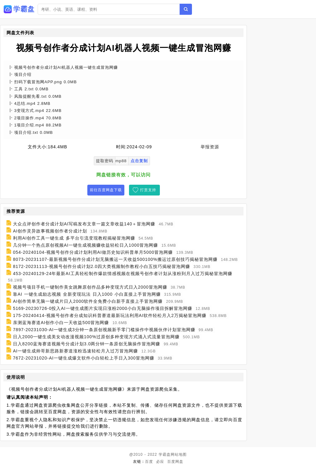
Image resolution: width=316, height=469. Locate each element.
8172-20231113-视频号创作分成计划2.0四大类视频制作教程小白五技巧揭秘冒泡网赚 (101, 266)
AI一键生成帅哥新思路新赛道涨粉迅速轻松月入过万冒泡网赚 (75, 350)
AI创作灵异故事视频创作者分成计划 (50, 230)
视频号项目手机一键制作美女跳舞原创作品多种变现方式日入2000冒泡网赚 (90, 287)
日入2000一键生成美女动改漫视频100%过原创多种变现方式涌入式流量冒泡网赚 (96, 336)
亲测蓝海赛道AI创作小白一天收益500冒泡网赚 (61, 322)
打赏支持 (148, 190)
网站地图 (179, 454)
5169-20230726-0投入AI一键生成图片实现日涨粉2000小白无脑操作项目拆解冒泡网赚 (102, 308)
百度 (149, 461)
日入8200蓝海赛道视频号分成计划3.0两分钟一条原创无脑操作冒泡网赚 (86, 343)
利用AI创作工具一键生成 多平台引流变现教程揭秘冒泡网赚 (74, 238)
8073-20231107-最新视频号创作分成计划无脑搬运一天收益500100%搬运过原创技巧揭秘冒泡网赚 (115, 259)
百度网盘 (175, 461)
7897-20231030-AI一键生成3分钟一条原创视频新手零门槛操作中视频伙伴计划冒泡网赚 (104, 329)
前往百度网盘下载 (106, 190)
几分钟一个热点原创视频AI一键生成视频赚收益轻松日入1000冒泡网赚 (85, 245)
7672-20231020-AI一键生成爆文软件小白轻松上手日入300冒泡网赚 (83, 358)
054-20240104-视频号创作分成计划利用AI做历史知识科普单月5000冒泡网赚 (93, 252)
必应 (160, 461)
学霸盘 (165, 454)
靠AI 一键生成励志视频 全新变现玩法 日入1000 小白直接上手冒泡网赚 (87, 294)
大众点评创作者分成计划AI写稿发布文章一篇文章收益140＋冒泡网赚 (84, 223)
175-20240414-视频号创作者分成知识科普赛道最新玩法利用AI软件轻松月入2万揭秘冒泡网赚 (109, 315)
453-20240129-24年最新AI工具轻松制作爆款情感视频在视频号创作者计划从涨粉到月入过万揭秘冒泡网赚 (122, 273)
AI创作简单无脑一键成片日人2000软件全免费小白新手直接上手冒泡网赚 (88, 301)
